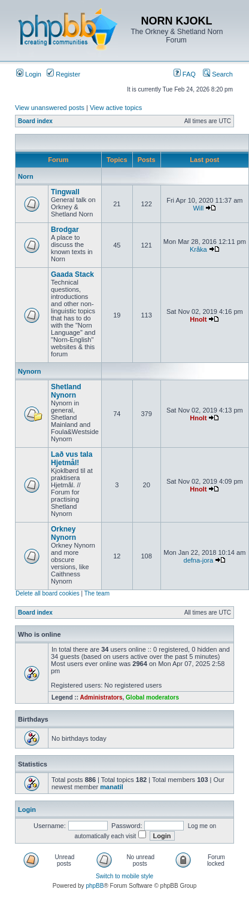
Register (63, 74)
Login (28, 74)
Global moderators (152, 697)
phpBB (95, 885)
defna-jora (199, 560)
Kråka (198, 249)
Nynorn (29, 371)
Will (198, 208)
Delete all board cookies (48, 593)
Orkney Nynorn (63, 533)
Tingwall (65, 192)
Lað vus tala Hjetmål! (71, 458)
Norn (26, 176)
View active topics (116, 107)
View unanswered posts (49, 107)
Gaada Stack (72, 274)
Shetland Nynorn (66, 391)
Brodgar (65, 229)
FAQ (185, 74)
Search (218, 74)
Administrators (101, 697)
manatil (111, 786)
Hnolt (198, 319)
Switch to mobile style (124, 876)
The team (97, 593)
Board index (35, 121)
